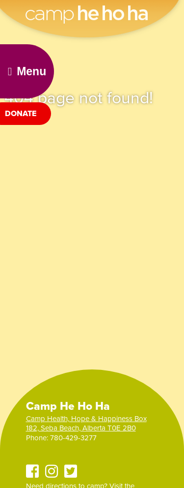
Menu (27, 71)
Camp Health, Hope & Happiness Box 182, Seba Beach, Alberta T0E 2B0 (86, 423)
